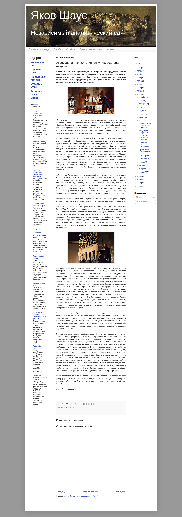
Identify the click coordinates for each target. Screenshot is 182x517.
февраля (143, 169)
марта (141, 165)
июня (141, 117)
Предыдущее (120, 492)
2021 (139, 81)
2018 (139, 91)
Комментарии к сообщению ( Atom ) (84, 496)
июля (141, 114)
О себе (57, 49)
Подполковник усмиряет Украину (40, 205)
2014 (139, 183)
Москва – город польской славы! (39, 142)
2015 (139, 180)
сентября (143, 107)
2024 (139, 71)
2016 (139, 176)
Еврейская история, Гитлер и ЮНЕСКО (40, 377)
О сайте (70, 49)
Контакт (111, 49)
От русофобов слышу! (38, 257)
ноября (142, 101)
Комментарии (142, 202)
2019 (139, 88)
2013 (139, 186)
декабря (142, 97)
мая (141, 121)
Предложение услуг (91, 49)
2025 (139, 68)
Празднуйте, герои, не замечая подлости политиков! (144, 135)
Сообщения (141, 197)
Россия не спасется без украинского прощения (38, 173)
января (142, 172)
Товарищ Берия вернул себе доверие (145, 125)
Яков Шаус (59, 15)
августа (142, 111)
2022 (139, 78)
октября (142, 104)
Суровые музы (69, 407)
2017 (139, 94)
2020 (139, 84)
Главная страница (39, 49)
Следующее (61, 492)
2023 (139, 74)
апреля (142, 162)
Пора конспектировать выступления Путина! (39, 115)
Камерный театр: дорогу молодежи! (145, 144)
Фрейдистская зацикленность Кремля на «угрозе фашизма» (40, 316)
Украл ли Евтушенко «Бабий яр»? (38, 231)
